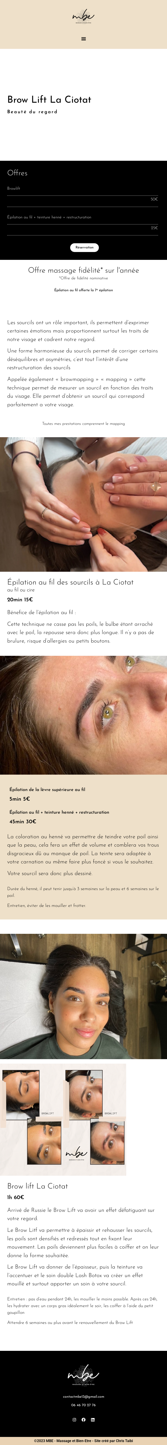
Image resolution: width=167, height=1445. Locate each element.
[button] (83, 38)
